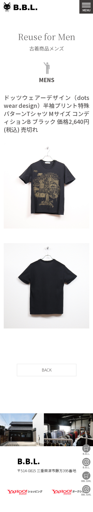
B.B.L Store (86, 449)
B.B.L (19, 7)
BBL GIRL (86, 490)
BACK (47, 370)
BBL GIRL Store (86, 476)
